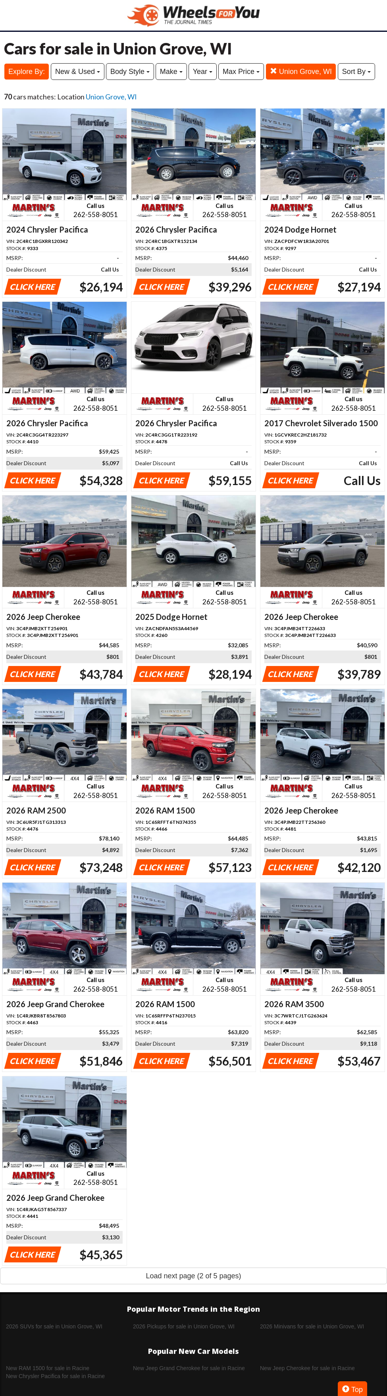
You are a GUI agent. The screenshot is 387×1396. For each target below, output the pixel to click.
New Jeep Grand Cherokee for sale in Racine (189, 1368)
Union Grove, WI (301, 71)
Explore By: (26, 72)
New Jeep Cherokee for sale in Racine (307, 1368)
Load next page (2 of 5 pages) (193, 1276)
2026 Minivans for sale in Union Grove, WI (312, 1326)
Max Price (241, 72)
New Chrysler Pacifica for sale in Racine (55, 1376)
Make (171, 72)
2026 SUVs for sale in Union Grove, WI (54, 1326)
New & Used (77, 72)
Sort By (356, 72)
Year (202, 72)
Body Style (130, 72)
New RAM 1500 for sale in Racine (47, 1368)
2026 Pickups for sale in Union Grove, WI (184, 1326)
